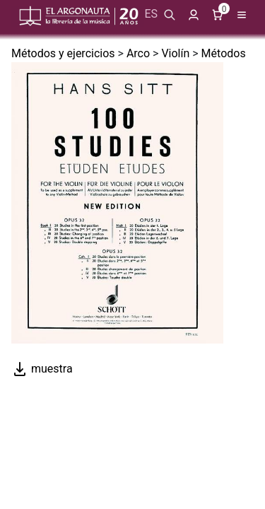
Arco (138, 53)
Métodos (223, 53)
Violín (175, 53)
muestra (42, 368)
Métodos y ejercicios (63, 53)
